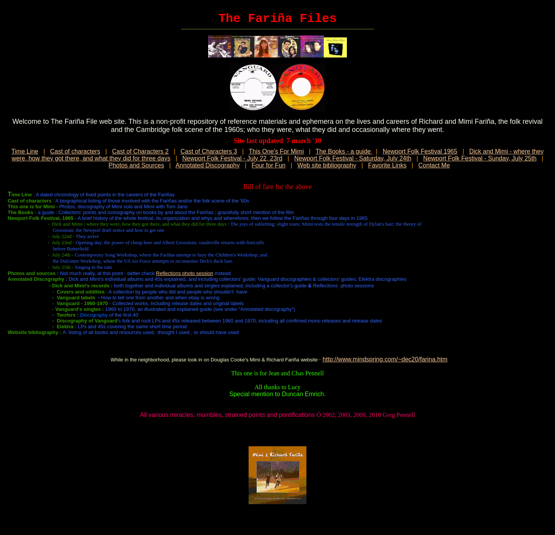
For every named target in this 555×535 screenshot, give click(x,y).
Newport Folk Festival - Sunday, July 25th (479, 158)
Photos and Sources (136, 165)
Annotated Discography (208, 165)
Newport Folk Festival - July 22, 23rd (232, 158)
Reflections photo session (184, 273)
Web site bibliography (327, 165)
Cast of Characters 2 (140, 151)
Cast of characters (75, 151)
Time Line (25, 151)
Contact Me (434, 165)
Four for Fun (269, 165)
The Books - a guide (344, 151)
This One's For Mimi (276, 151)
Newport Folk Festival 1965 (420, 151)
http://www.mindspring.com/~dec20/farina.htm (385, 359)
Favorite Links (387, 165)
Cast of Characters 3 (208, 151)
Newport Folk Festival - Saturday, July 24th (352, 158)
